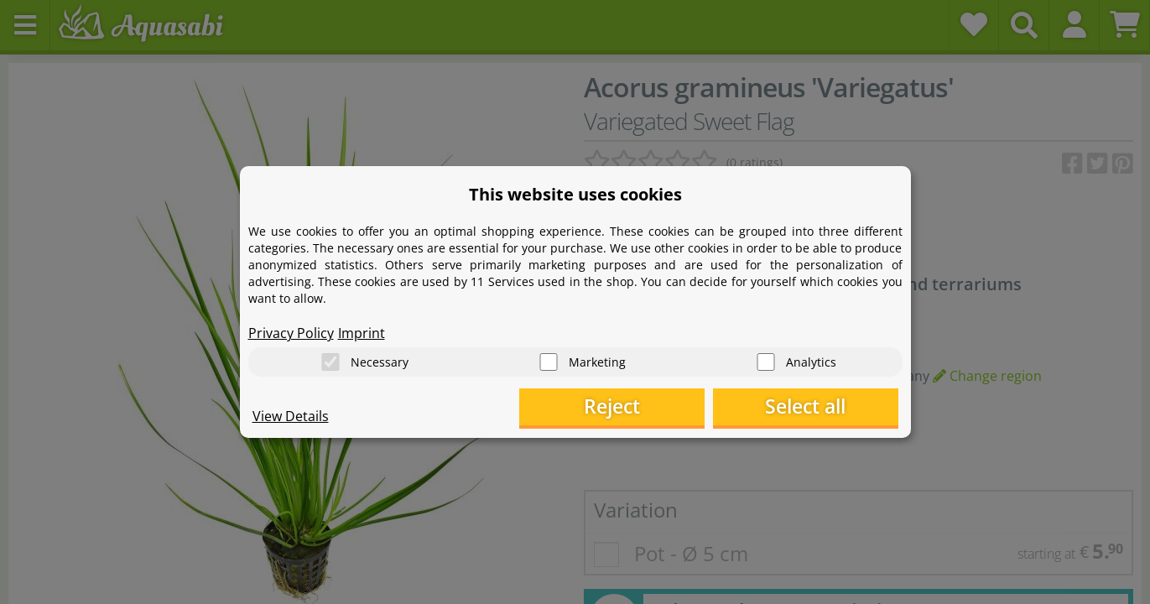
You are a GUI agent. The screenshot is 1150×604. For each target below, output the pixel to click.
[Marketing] (549, 361)
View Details (290, 416)
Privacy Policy (291, 332)
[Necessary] (330, 361)
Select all (814, 407)
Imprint (361, 332)
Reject (638, 407)
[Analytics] (766, 361)
